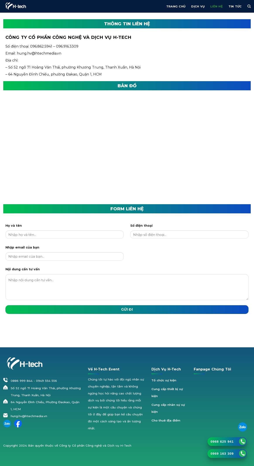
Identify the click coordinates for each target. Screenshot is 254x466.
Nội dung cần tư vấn (22, 269)
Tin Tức (235, 6)
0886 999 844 (22, 380)
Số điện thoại (141, 226)
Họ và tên (13, 226)
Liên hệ (216, 6)
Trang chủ (175, 6)
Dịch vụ (198, 6)
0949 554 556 (46, 380)
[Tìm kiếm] (249, 6)
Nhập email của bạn (22, 247)
